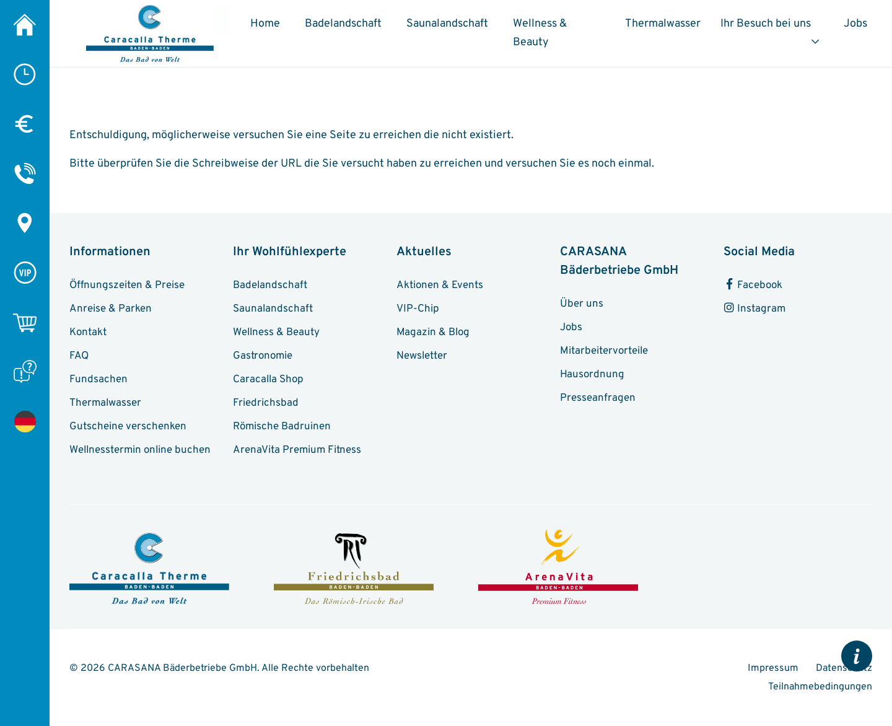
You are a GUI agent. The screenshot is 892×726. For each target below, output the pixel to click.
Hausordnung (592, 375)
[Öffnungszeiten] (25, 74)
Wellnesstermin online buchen (140, 450)
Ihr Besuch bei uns (765, 24)
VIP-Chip (417, 309)
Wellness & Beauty (540, 33)
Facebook (753, 285)
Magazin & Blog (433, 332)
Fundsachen (98, 380)
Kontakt (88, 332)
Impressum (774, 668)
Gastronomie (262, 356)
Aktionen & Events (439, 285)
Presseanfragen (598, 398)
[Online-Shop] (25, 322)
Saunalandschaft (447, 24)
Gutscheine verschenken (127, 427)
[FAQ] (25, 371)
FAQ (79, 356)
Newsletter (421, 356)
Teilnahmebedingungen (820, 687)
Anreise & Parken (110, 309)
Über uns (581, 304)
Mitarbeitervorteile (604, 351)
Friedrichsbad (266, 403)
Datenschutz (844, 668)
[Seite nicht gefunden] (25, 421)
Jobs (855, 24)
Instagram (754, 309)
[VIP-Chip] (25, 272)
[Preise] (25, 124)
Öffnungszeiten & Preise (127, 285)
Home (265, 24)
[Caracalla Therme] (25, 25)
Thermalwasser (663, 24)
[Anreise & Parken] (25, 223)
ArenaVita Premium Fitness (297, 450)
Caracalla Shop (268, 380)
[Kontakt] (25, 173)
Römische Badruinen (282, 427)
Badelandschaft (343, 24)
